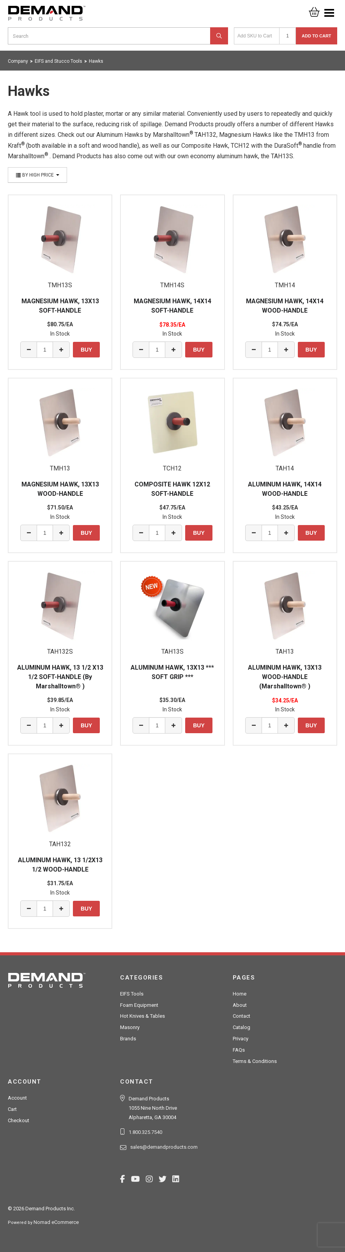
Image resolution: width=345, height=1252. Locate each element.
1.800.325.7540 (145, 1132)
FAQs (239, 1050)
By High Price (37, 175)
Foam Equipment (139, 1005)
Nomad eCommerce (56, 1222)
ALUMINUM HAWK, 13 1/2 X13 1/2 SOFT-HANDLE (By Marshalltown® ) (60, 677)
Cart (12, 1109)
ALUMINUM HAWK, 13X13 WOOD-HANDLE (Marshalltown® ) (285, 677)
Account (17, 1098)
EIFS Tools (131, 994)
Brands (128, 1039)
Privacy (240, 1039)
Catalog (241, 1027)
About (240, 1005)
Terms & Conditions (255, 1061)
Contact (241, 1016)
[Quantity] (287, 35)
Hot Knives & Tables (142, 1016)
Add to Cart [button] (316, 36)
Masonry (130, 1027)
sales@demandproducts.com (164, 1147)
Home (239, 994)
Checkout (18, 1120)
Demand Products (47, 15)
